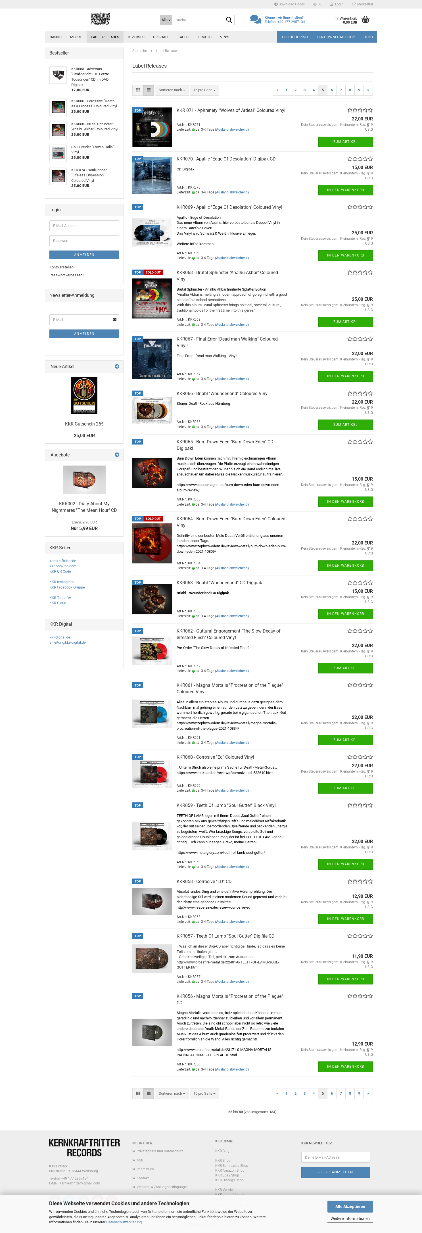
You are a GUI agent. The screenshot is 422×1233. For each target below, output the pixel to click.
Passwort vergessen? (66, 275)
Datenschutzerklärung (124, 1222)
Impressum (145, 1169)
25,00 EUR (84, 435)
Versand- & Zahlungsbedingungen (163, 1187)
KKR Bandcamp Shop (231, 1166)
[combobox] (172, 90)
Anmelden (84, 255)
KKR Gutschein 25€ (84, 424)
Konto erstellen (61, 267)
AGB (140, 1160)
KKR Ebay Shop (227, 1175)
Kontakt (143, 1178)
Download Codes (289, 4)
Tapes (183, 37)
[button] (317, 4)
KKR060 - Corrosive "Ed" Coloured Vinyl (215, 757)
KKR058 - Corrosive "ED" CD (204, 881)
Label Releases (105, 37)
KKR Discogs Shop (229, 1180)
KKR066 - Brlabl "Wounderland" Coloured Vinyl (223, 393)
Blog (368, 37)
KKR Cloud (57, 603)
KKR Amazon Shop (230, 1171)
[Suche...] (166, 20)
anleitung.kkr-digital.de (67, 642)
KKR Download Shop (335, 37)
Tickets (204, 37)
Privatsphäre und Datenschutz (160, 1151)
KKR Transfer (60, 598)
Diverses (136, 37)
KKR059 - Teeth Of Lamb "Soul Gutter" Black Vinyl (226, 805)
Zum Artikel (345, 142)
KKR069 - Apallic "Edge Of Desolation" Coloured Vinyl (229, 207)
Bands (56, 37)
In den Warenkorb (345, 190)
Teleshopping (294, 37)
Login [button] (337, 4)
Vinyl (225, 37)
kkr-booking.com (62, 566)
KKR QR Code (60, 571)
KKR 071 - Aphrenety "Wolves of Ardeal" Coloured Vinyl (231, 110)
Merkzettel (362, 4)
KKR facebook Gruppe (67, 587)
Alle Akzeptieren (350, 1206)
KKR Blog (222, 1151)
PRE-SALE (161, 37)
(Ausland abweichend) (232, 130)
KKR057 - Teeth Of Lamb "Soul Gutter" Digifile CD (226, 936)
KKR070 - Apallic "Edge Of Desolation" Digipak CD (226, 159)
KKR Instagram (61, 582)
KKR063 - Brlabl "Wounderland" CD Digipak (219, 582)
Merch (76, 37)
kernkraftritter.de (62, 561)
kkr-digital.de (59, 637)
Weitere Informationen (350, 1218)
